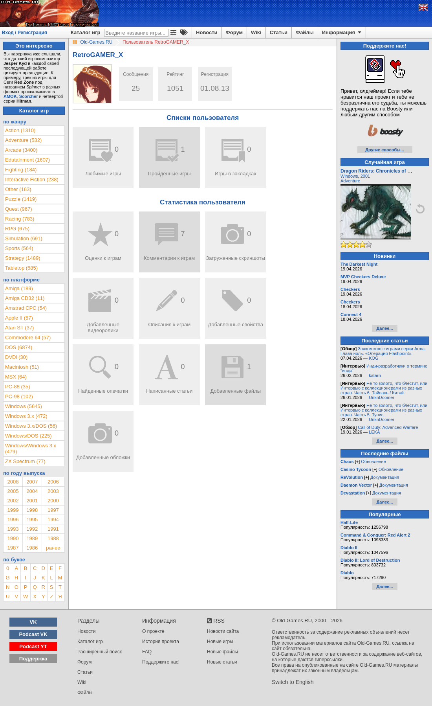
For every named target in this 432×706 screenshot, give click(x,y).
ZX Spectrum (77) (25, 461)
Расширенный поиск (99, 652)
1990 (12, 538)
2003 (53, 491)
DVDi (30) (16, 357)
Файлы (305, 32)
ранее (53, 548)
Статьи (278, 32)
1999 (12, 510)
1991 (53, 529)
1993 (12, 529)
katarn (375, 375)
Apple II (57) (19, 318)
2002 (12, 501)
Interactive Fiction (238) (32, 179)
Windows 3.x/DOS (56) (31, 426)
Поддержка (33, 659)
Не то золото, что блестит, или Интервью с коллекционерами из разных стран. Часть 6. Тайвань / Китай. (383, 388)
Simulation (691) (23, 238)
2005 (12, 491)
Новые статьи (222, 662)
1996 (12, 519)
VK (33, 622)
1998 (32, 510)
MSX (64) (16, 377)
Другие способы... (384, 149)
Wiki (256, 32)
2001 (32, 501)
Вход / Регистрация (24, 32)
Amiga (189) (19, 288)
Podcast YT (33, 646)
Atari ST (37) (19, 328)
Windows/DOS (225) (28, 436)
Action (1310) (20, 130)
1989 (32, 538)
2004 (32, 491)
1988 (53, 538)
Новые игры (220, 641)
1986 (32, 548)
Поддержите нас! (160, 662)
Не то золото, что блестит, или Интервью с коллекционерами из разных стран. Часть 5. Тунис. (383, 410)
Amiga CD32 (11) (24, 298)
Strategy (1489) (22, 258)
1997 (53, 510)
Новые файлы (222, 652)
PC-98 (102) (19, 396)
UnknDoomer (381, 397)
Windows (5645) (23, 406)
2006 (53, 482)
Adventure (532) (23, 140)
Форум (234, 32)
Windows (349, 176)
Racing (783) (19, 219)
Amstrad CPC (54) (26, 308)
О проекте (153, 631)
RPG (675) (17, 229)
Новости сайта (223, 631)
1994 (53, 519)
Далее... (384, 328)
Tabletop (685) (21, 268)
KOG (373, 358)
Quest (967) (18, 209)
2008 (12, 482)
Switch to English (293, 682)
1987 (12, 548)
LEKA (374, 432)
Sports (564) (19, 248)
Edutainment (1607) (27, 160)
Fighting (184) (21, 170)
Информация (342, 32)
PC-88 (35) (17, 387)
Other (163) (18, 189)
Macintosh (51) (22, 367)
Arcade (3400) (21, 150)
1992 (32, 529)
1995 (32, 519)
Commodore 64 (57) (28, 337)
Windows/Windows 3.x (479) (30, 448)
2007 (32, 482)
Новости (207, 32)
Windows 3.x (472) (26, 416)
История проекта (160, 641)
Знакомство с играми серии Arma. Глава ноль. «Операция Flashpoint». (383, 351)
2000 (53, 501)
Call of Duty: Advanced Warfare (388, 427)
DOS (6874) (18, 347)
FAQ (147, 652)
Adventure (350, 180)
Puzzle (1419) (21, 199)
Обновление (373, 461)
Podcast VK (33, 634)
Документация (384, 477)
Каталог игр (85, 32)
